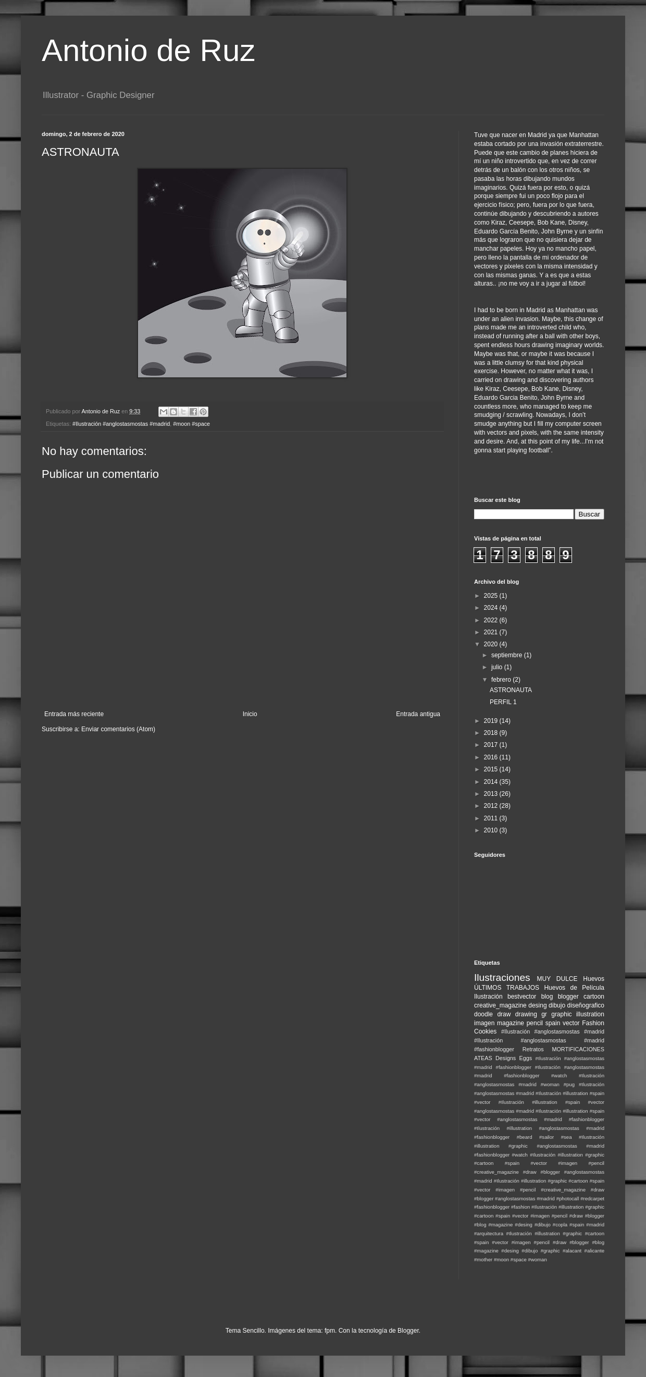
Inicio (250, 714)
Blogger (408, 1330)
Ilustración (488, 996)
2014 (492, 781)
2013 (492, 793)
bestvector (521, 996)
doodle (483, 1014)
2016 (492, 757)
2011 (492, 818)
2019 (492, 720)
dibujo (557, 1005)
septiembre (507, 655)
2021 (492, 632)
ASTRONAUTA (511, 690)
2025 (492, 595)
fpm (330, 1330)
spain (553, 1023)
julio (497, 667)
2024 (492, 607)
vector (571, 1023)
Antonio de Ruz (148, 50)
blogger (568, 996)
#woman (537, 1259)
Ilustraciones (502, 977)
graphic (561, 1014)
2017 (492, 744)
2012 (492, 805)
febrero (502, 679)
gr (544, 1014)
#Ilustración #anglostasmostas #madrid (121, 424)
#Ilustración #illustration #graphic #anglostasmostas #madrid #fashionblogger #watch (539, 1146)
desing (537, 1005)
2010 (492, 830)
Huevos (593, 978)
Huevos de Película (574, 987)
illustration (590, 1014)
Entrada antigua (418, 714)
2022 (492, 620)
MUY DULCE (557, 978)
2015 (492, 769)
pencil (535, 1023)
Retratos (533, 1049)
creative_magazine (500, 1005)
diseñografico (585, 1005)
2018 (492, 732)
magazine (510, 1023)
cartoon (593, 996)
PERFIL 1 (503, 702)
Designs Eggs (513, 1058)
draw (504, 1014)
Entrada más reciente (74, 714)
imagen (484, 1023)
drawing (526, 1014)
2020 (492, 644)
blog (547, 996)
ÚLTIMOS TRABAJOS (506, 987)
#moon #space (191, 424)
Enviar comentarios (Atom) (118, 729)
